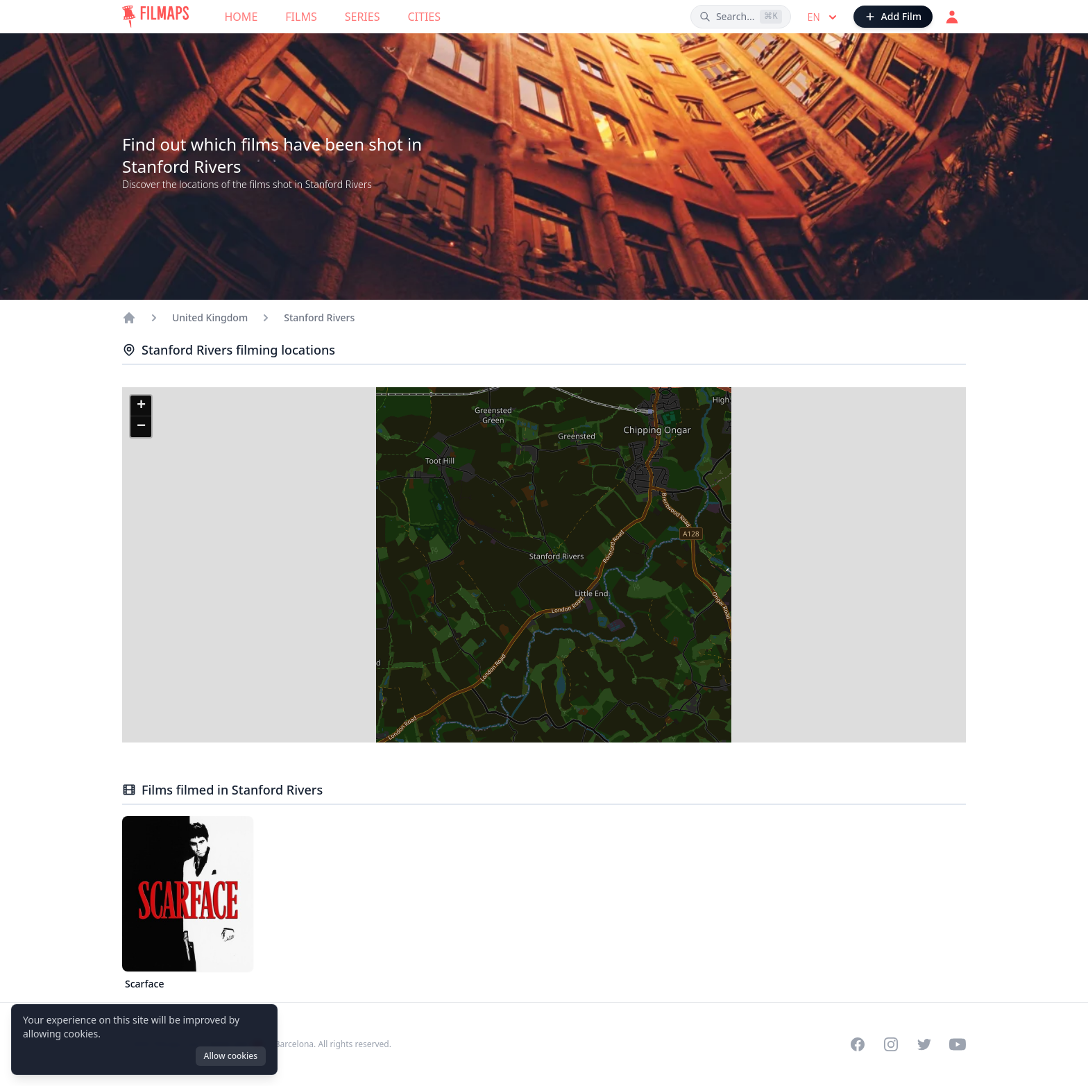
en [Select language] (824, 17)
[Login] (952, 16)
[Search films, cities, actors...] (740, 16)
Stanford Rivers (319, 317)
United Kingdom (210, 317)
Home (241, 16)
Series (362, 16)
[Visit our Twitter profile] (924, 1044)
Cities (424, 16)
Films (300, 16)
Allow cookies (230, 1056)
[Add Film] (893, 17)
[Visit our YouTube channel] (957, 1044)
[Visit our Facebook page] (857, 1044)
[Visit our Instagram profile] (891, 1044)
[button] (140, 406)
